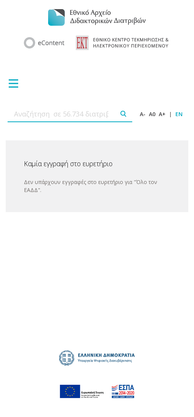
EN (179, 114)
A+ (162, 114)
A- (143, 114)
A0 (152, 114)
